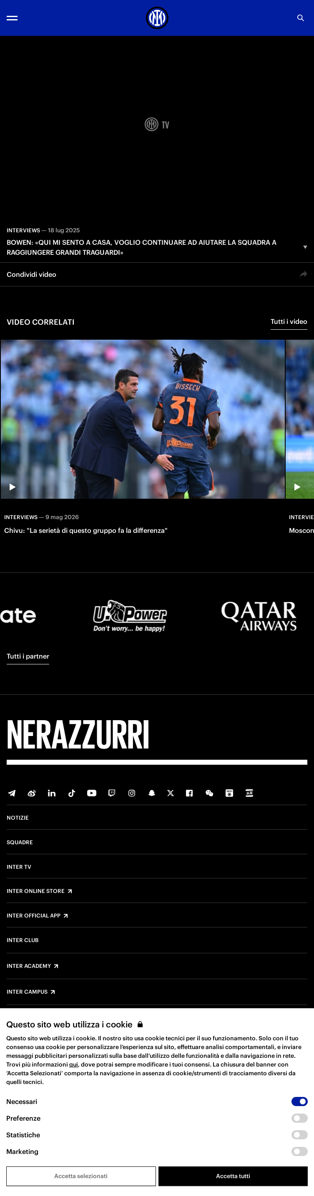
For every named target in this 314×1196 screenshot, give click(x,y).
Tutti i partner (28, 656)
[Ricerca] (300, 18)
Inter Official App (33, 916)
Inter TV (19, 867)
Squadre (20, 842)
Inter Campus (27, 992)
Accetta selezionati (81, 1176)
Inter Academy (29, 966)
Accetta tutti (233, 1176)
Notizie (18, 818)
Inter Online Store (36, 891)
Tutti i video (289, 321)
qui (73, 1064)
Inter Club (22, 940)
